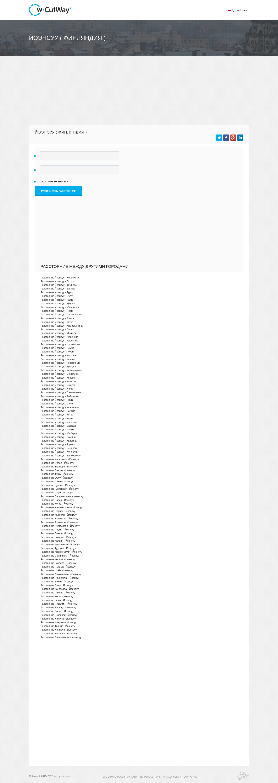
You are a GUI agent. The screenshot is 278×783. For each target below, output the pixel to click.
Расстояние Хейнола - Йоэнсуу (59, 629)
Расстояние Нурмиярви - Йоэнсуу (60, 525)
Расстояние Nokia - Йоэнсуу (57, 570)
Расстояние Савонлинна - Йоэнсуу (61, 574)
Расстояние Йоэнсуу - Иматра (58, 385)
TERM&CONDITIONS (150, 777)
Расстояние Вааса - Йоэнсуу (57, 500)
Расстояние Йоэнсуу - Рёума (57, 347)
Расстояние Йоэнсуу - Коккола (58, 355)
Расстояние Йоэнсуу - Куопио (58, 303)
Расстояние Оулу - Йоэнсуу (57, 477)
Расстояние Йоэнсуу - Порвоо (58, 329)
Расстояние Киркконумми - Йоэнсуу (61, 551)
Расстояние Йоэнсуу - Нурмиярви (60, 344)
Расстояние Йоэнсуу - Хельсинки (60, 277)
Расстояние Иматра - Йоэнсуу (58, 566)
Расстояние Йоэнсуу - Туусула (58, 366)
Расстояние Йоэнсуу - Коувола (58, 381)
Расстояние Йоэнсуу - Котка (57, 322)
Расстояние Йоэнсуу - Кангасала (60, 407)
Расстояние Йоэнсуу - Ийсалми (59, 422)
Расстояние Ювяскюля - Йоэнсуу (60, 488)
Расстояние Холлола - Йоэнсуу (59, 633)
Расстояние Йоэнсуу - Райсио (58, 410)
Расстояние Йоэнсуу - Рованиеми (60, 362)
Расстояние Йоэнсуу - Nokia (57, 388)
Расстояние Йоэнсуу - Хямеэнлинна (61, 325)
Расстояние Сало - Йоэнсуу (57, 585)
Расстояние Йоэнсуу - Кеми (57, 418)
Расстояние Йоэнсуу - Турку (57, 292)
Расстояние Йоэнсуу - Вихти (57, 399)
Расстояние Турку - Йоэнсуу (57, 473)
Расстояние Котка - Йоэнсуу (57, 503)
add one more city (55, 181)
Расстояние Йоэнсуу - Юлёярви (59, 433)
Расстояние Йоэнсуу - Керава (58, 377)
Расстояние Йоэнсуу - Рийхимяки (60, 396)
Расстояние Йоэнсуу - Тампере (59, 284)
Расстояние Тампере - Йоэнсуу (59, 466)
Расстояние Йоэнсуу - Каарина (58, 440)
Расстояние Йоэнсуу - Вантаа (58, 288)
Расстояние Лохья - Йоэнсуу (57, 533)
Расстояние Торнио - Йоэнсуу (58, 626)
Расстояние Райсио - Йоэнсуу (58, 592)
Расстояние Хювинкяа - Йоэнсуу (59, 518)
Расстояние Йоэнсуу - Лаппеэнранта (62, 314)
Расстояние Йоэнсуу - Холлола (59, 451)
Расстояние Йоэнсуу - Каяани (58, 359)
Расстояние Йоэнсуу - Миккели (59, 333)
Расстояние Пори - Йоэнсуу (57, 492)
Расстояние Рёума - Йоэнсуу (57, 529)
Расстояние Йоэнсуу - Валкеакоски (61, 455)
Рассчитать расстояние (58, 191)
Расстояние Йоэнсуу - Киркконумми (61, 370)
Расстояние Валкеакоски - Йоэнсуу (61, 637)
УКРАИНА (132, 777)
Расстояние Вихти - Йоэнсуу (57, 581)
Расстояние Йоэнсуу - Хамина (58, 437)
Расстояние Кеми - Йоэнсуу (57, 600)
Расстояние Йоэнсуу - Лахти (57, 299)
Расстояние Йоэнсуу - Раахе (57, 429)
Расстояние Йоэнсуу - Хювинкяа (59, 336)
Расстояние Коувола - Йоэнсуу (58, 563)
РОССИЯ (121, 777)
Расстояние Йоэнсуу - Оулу (57, 295)
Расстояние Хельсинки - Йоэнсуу (60, 459)
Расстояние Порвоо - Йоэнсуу (58, 511)
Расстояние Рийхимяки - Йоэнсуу (60, 577)
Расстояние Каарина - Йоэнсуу (58, 622)
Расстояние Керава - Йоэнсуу (58, 559)
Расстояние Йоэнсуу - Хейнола (59, 448)
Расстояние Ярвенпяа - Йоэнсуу (59, 522)
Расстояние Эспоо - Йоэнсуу (57, 462)
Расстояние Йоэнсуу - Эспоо (57, 281)
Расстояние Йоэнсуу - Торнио (58, 444)
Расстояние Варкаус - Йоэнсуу (58, 607)
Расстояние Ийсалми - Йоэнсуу (59, 603)
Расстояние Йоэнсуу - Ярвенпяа (59, 340)
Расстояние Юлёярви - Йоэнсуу (59, 615)
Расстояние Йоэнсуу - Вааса (57, 318)
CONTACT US (190, 777)
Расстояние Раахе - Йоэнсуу (57, 611)
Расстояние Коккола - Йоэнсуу (58, 537)
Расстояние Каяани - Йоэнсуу (58, 540)
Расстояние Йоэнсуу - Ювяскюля (60, 307)
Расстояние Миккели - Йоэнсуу (59, 514)
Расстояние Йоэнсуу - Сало (57, 403)
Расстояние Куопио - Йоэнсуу (58, 485)
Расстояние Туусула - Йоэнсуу (58, 548)
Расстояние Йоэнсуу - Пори (57, 310)
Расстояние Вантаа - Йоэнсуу (58, 470)
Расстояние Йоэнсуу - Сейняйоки (60, 373)
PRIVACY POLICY (172, 777)
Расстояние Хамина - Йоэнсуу (58, 618)
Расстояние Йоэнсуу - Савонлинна (61, 392)
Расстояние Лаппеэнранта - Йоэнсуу (62, 496)
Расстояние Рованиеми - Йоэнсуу (60, 544)
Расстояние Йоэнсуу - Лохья (57, 351)
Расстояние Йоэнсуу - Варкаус (58, 425)
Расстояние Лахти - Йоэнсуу (57, 481)
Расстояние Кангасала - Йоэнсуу (60, 588)
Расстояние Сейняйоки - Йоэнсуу (60, 555)
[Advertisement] (139, 94)
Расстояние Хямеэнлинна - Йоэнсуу (61, 507)
